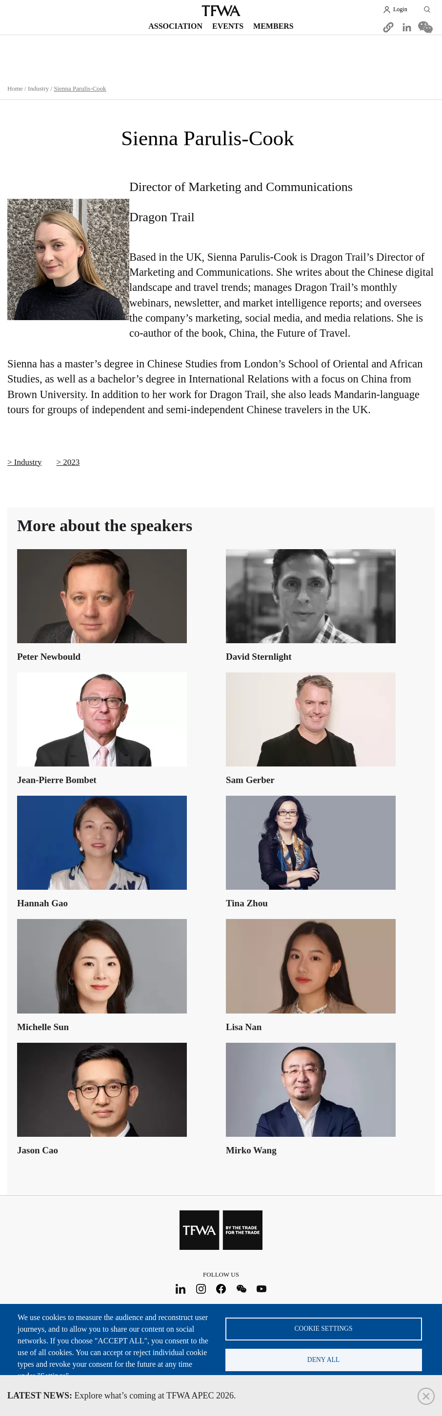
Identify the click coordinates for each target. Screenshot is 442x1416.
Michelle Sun (43, 1026)
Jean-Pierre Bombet (57, 780)
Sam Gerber (250, 780)
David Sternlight (259, 656)
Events (227, 26)
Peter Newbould (48, 656)
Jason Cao (37, 1150)
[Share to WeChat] (425, 27)
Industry (38, 88)
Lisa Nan (243, 1026)
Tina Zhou (247, 903)
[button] (388, 27)
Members (273, 26)
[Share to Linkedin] (407, 27)
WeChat (241, 1288)
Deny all (323, 1359)
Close (426, 1396)
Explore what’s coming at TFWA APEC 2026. (121, 1395)
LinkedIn (181, 1288)
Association (175, 26)
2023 (71, 462)
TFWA (221, 10)
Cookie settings (324, 1328)
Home (15, 88)
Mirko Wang (251, 1150)
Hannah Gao (42, 903)
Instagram (201, 1288)
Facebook (221, 1288)
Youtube (262, 1288)
